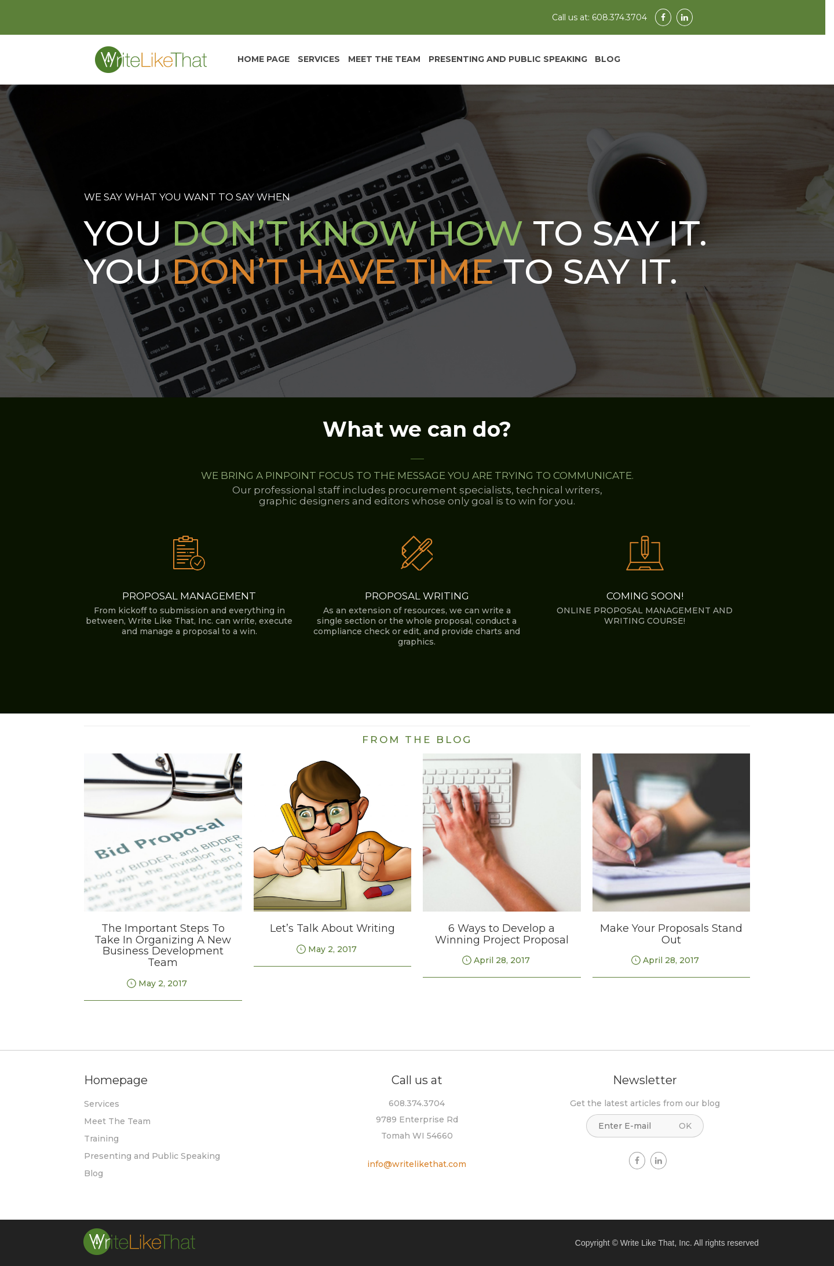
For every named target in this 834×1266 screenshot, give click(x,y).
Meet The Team (384, 59)
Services (319, 59)
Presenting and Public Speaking (508, 59)
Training (101, 1138)
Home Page (263, 59)
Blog (607, 59)
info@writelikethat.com (416, 1164)
